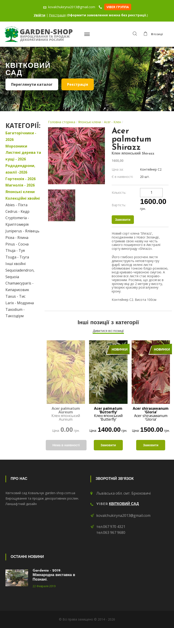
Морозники (16, 146)
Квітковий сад (124, 504)
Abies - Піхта (16, 204)
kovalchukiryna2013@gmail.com (123, 515)
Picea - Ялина (16, 237)
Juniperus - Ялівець (22, 230)
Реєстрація (57, 15)
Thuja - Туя (15, 250)
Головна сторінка (61, 122)
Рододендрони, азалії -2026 (20, 169)
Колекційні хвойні (22, 198)
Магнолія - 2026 (20, 185)
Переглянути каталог (32, 84)
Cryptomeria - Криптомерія (17, 221)
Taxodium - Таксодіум (15, 313)
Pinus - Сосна (17, 244)
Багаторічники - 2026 (20, 136)
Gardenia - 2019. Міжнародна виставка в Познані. (54, 575)
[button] (154, 34)
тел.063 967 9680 (110, 532)
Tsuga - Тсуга (17, 257)
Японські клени (20, 191)
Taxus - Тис (15, 296)
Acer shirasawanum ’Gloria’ (151, 414)
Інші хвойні (15, 263)
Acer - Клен (112, 122)
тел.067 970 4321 (110, 526)
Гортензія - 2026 (20, 178)
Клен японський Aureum (65, 414)
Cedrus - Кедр (17, 211)
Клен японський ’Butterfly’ (108, 414)
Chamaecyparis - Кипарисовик (19, 286)
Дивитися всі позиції (108, 331)
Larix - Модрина (19, 302)
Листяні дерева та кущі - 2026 (23, 156)
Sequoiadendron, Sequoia (19, 273)
